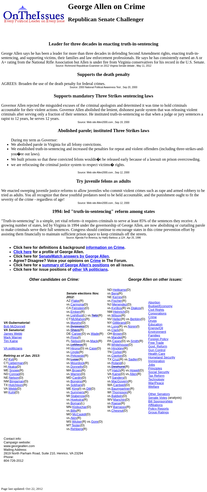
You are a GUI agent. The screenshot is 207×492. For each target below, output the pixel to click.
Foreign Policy (158, 339)
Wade (95, 333)
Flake (75, 301)
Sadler (133, 359)
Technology (156, 379)
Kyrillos (116, 308)
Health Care (156, 354)
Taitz (94, 315)
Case (93, 348)
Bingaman (17, 381)
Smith (135, 341)
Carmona (76, 304)
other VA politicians (90, 269)
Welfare (153, 386)
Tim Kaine (11, 341)
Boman (75, 403)
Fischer (116, 301)
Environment (157, 332)
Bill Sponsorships (160, 401)
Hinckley (117, 348)
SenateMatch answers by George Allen (74, 256)
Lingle (74, 352)
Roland (116, 363)
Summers (77, 392)
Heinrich (119, 312)
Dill (88, 388)
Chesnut (117, 410)
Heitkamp (119, 290)
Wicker (77, 421)
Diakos (136, 308)
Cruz (115, 359)
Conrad (14, 374)
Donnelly (76, 366)
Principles (155, 368)
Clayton (116, 355)
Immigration (156, 361)
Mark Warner (13, 337)
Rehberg (76, 429)
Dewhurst (118, 366)
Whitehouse (119, 344)
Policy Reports (158, 408)
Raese (116, 403)
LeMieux (76, 344)
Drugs (152, 321)
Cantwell (119, 385)
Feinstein (78, 308)
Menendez (119, 304)
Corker (117, 352)
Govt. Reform (157, 346)
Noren (132, 326)
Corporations (157, 313)
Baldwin (117, 396)
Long (115, 326)
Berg (114, 293)
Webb (13, 388)
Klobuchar (79, 407)
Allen (133, 374)
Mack (94, 341)
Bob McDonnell (14, 326)
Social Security (158, 372)
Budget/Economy (160, 306)
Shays (74, 330)
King (75, 388)
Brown (76, 370)
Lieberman (16, 363)
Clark (115, 330)
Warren (75, 374)
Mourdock (77, 363)
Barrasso (119, 407)
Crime (95, 261)
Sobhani (76, 385)
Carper (76, 333)
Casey (116, 341)
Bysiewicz (77, 326)
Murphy (75, 323)
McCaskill (79, 414)
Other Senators (159, 394)
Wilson (116, 315)
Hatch (116, 370)
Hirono (75, 348)
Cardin (77, 377)
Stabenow (78, 396)
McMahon (78, 319)
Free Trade (156, 343)
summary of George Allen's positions (75, 265)
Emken (75, 312)
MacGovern (119, 381)
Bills (73, 410)
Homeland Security (161, 357)
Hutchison (16, 385)
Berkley (135, 319)
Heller (116, 319)
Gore (94, 421)
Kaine (116, 374)
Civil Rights (156, 310)
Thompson (119, 392)
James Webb (13, 333)
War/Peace (156, 383)
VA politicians (13, 348)
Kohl (12, 392)
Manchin (119, 399)
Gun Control (156, 350)
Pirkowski (77, 355)
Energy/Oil (155, 328)
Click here (22, 252)
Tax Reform (156, 375)
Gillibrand (119, 323)
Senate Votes (157, 397)
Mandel (116, 337)
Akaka (12, 366)
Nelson (14, 377)
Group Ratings (158, 412)
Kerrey (117, 297)
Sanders (118, 377)
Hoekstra (76, 399)
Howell (134, 370)
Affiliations (155, 405)
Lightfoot (76, 315)
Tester (76, 425)
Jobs (151, 364)
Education (155, 324)
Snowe (14, 370)
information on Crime (105, 247)
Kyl (11, 359)
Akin (73, 418)
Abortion (154, 302)
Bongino (76, 381)
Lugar (74, 359)
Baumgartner (120, 388)
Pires (74, 337)
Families (154, 335)
